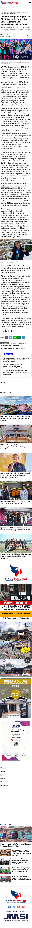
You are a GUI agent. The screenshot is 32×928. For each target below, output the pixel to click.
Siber (15, 911)
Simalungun (4, 785)
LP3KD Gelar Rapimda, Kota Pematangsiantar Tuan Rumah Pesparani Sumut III (14, 447)
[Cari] (26, 3)
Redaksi (8, 911)
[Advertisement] (16, 804)
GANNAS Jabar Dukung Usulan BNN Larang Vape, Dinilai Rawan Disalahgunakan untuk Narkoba (14, 366)
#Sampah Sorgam (20, 348)
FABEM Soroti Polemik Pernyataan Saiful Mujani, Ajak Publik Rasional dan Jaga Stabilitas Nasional (16, 360)
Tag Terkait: (4, 343)
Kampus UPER (12, 12)
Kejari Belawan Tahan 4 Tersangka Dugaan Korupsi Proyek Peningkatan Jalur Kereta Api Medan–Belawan (20, 861)
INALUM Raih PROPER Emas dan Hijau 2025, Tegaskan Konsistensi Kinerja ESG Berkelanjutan (16, 372)
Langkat (2, 778)
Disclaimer (22, 911)
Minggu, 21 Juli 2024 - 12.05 (6, 36)
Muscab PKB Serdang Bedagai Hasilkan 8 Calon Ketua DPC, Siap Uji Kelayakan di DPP (21, 869)
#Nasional (16, 345)
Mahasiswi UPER (20, 12)
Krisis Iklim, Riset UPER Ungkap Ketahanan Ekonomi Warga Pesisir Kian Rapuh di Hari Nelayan (15, 418)
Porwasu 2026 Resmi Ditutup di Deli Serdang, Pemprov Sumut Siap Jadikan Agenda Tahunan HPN (15, 556)
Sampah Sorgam (13, 13)
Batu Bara (3, 775)
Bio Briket (6, 12)
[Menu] (30, 2)
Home (2, 12)
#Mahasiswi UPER (6, 345)
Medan (2, 782)
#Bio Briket (13, 343)
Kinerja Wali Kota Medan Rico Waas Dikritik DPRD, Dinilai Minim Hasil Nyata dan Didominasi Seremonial (15, 475)
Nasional (26, 12)
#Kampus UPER (22, 343)
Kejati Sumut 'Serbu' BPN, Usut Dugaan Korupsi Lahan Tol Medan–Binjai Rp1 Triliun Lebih (21, 878)
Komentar (29, 35)
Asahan (2, 771)
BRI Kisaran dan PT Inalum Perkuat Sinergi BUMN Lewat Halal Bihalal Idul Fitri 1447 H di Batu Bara (21, 852)
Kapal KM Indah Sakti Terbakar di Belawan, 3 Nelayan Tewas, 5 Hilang (15, 845)
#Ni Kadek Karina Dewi (7, 348)
